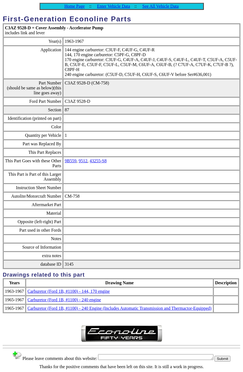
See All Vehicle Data (160, 6)
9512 (83, 160)
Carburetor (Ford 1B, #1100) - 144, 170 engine (68, 291)
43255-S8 (98, 160)
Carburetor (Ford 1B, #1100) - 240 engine (64, 299)
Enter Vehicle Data (113, 6)
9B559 (70, 160)
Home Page (74, 6)
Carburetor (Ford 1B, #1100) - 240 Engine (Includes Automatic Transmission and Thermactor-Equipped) (119, 308)
